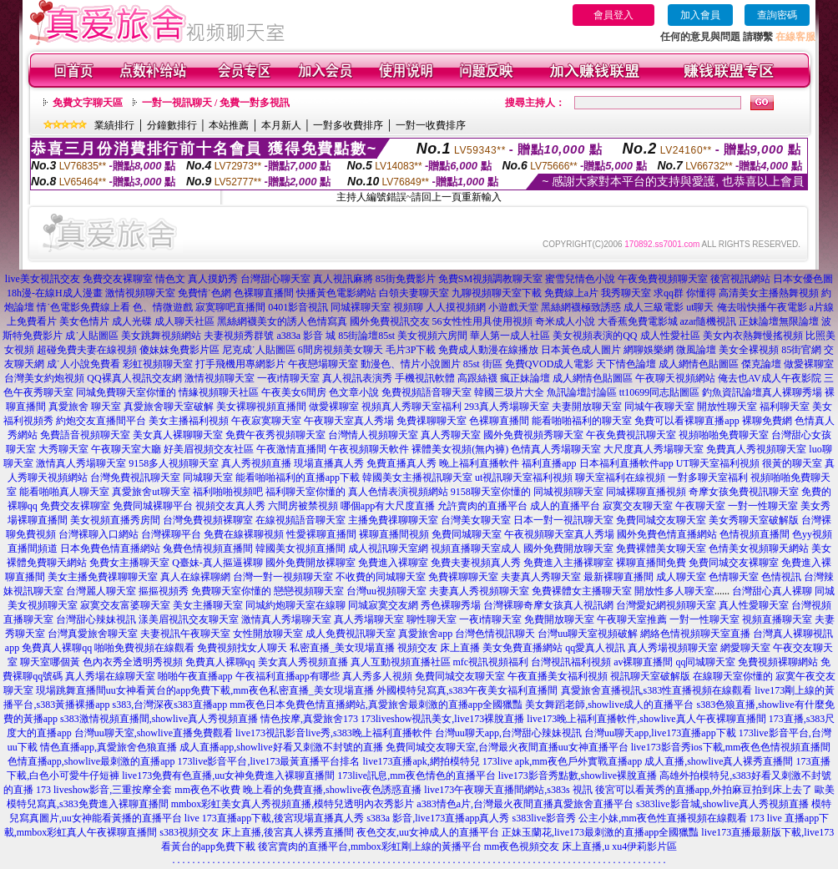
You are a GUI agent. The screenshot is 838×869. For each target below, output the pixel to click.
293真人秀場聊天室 (506, 406)
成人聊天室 (681, 577)
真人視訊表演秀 (357, 378)
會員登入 (613, 15)
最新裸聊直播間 (618, 577)
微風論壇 (696, 350)
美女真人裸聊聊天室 (178, 435)
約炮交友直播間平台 (101, 421)
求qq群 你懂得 (685, 293)
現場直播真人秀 (329, 463)
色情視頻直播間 (754, 534)
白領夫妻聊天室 (414, 293)
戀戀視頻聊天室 (309, 591)
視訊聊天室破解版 (650, 676)
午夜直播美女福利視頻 (557, 676)
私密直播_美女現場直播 (342, 648)
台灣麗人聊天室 (101, 591)
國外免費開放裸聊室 (310, 562)
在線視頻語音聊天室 (300, 520)
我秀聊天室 (626, 293)
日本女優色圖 (803, 279)
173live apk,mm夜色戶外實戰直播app (562, 761)
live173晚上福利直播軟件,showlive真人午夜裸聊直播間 (646, 719)
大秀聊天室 (63, 449)
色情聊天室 (734, 577)
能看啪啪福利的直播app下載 (297, 477)
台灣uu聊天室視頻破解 (588, 633)
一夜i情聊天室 (288, 378)
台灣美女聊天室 (476, 520)
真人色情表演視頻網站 (398, 492)
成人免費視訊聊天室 (350, 633)
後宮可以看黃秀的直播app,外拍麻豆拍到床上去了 (703, 790)
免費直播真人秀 (401, 463)
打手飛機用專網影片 (240, 364)
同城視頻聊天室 (568, 492)
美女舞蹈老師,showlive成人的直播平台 (609, 704)
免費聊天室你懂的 (231, 591)
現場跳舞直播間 (71, 690)
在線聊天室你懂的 (733, 676)
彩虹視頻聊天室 (158, 364)
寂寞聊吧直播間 (230, 307)
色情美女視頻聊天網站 (759, 548)
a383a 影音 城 (306, 335)
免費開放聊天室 (559, 619)
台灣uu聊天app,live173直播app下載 (660, 733)
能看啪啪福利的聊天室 (582, 421)
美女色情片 (84, 321)
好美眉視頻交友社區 (209, 449)
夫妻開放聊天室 (587, 406)
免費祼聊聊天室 (431, 421)
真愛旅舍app (425, 633)
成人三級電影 (653, 307)
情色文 (170, 279)
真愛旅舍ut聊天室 (150, 492)
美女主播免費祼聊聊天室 (103, 577)
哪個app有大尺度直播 (388, 506)
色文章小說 (354, 392)
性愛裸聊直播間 (321, 534)
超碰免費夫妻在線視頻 (87, 350)
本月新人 (281, 125)
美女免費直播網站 (522, 648)
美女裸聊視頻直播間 (261, 406)
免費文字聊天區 (88, 103)
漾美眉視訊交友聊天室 (189, 619)
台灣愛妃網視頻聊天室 (666, 605)
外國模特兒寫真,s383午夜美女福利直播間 (467, 690)
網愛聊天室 (745, 648)
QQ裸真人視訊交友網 (134, 378)
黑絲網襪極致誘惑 (581, 307)
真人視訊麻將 (343, 279)
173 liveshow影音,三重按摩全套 (104, 790)
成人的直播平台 (565, 506)
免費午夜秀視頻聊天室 (275, 435)
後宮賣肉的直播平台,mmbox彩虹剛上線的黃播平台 (370, 846)
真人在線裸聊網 (195, 577)
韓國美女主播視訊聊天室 (417, 477)
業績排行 (114, 125)
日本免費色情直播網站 (110, 548)
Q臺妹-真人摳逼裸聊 (217, 562)
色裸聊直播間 (264, 293)
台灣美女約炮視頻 (44, 378)
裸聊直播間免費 (651, 562)
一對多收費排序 (348, 125)
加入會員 (700, 15)
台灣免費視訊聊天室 (135, 477)
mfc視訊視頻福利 (491, 662)
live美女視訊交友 (42, 279)
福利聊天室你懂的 (305, 492)
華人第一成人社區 (510, 335)
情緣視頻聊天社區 (219, 392)
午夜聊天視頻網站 (675, 378)
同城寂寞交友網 (383, 605)
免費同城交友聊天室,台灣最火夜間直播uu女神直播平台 (507, 747)
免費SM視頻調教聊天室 (490, 279)
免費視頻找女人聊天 (242, 648)
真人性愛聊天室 (754, 605)
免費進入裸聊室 (393, 562)
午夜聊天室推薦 (632, 619)
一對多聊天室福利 (708, 477)
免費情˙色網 (204, 293)
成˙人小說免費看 (83, 364)
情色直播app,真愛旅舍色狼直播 (108, 747)
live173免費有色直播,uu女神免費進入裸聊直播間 (228, 775)
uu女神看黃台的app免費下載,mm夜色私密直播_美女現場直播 (240, 690)
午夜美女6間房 (293, 392)
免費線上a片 (571, 293)
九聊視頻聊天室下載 (497, 293)
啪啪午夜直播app (195, 676)
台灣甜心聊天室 (275, 279)
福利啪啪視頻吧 (228, 492)
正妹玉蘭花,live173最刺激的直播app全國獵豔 (600, 832)
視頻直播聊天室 (777, 619)
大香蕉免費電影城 (638, 321)
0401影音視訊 (298, 307)
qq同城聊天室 (705, 662)
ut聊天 (700, 307)
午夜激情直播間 (291, 449)
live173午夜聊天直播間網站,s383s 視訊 (508, 790)
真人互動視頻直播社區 (401, 662)
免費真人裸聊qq (57, 648)
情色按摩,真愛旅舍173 (309, 719)
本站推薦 (229, 125)
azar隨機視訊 (708, 321)
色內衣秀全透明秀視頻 (133, 662)
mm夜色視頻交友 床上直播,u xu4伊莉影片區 (581, 846)
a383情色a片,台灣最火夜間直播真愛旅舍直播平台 (525, 804)
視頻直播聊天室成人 (476, 548)
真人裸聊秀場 (792, 392)
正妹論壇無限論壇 (779, 321)
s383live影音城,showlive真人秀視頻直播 (722, 804)
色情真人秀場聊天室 (556, 449)
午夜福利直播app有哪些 (287, 676)
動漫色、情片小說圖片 (411, 364)
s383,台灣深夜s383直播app (169, 704)
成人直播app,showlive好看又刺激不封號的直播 (281, 747)
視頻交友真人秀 (230, 506)
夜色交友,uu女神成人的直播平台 (427, 832)
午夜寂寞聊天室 (266, 421)
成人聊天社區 (184, 321)
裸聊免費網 (767, 421)
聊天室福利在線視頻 (620, 477)
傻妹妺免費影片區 (179, 350)
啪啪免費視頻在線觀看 (144, 648)
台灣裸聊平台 (171, 534)
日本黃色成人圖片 (581, 350)
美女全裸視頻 (749, 350)
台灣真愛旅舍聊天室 (93, 633)
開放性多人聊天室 (674, 591)
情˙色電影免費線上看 (83, 307)
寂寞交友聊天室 (638, 506)
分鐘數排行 (172, 125)
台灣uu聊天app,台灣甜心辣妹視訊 (508, 733)
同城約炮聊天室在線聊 (295, 605)
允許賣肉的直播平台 (482, 506)
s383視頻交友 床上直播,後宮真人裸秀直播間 (256, 832)
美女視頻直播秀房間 (115, 520)
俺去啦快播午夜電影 (762, 307)
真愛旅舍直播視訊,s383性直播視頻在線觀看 (657, 690)
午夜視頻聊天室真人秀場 (559, 534)
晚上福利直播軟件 (479, 463)
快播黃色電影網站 (336, 293)
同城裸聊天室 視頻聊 (377, 307)
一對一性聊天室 (763, 506)
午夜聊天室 (700, 506)
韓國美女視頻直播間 (300, 548)
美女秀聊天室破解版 (754, 520)
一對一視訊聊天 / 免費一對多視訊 (216, 103)
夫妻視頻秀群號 (239, 335)
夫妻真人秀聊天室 (541, 577)
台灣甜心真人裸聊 (772, 591)
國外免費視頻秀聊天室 (533, 435)
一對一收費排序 (431, 125)
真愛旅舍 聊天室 (84, 406)
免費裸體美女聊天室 (661, 548)
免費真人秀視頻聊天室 (756, 449)
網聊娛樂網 (648, 350)
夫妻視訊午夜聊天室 (185, 633)
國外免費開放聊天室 (568, 548)
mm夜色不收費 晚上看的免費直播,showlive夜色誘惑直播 (298, 790)
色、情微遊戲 (163, 307)
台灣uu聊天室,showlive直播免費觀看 (153, 733)
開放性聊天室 (727, 406)
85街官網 (801, 350)
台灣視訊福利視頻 (571, 662)
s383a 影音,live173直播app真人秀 (437, 818)
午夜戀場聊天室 (323, 364)
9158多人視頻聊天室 (174, 463)
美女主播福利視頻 (189, 421)
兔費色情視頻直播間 (208, 548)
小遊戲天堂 (513, 307)
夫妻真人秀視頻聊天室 (479, 591)
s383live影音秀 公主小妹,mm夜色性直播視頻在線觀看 (629, 818)
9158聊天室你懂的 (491, 492)
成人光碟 (132, 321)
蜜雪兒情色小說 (580, 279)
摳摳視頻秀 (164, 591)
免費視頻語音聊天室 (426, 392)
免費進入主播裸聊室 (568, 562)
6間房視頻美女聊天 (340, 350)
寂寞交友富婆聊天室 (125, 605)
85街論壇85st (366, 335)
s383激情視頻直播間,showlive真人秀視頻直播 (159, 719)
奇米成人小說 (565, 321)
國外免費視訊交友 (390, 321)
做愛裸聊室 (809, 364)
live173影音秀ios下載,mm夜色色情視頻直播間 (731, 747)
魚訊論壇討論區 (582, 392)
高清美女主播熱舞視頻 (769, 293)
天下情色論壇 (626, 364)
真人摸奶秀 (213, 279)
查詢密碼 (777, 15)
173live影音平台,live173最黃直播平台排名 (268, 761)
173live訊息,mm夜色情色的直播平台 (416, 775)
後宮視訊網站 (740, 279)
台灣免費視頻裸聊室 (208, 520)
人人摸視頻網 (456, 307)
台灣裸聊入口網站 (98, 534)
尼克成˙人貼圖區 (258, 350)
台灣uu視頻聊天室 (386, 591)
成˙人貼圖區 (92, 335)
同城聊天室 (208, 477)
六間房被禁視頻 (303, 506)
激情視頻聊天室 (140, 293)
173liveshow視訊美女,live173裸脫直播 (442, 719)
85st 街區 (482, 364)
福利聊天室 (785, 406)
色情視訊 (781, 577)
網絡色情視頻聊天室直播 (695, 633)
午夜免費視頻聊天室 (663, 279)
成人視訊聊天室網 (388, 548)
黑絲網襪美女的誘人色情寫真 (282, 321)
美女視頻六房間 (432, 335)
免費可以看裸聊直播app (686, 421)
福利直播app (549, 463)
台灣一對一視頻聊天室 (283, 577)
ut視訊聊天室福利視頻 (524, 477)
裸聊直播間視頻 (394, 534)
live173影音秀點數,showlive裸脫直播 (577, 775)
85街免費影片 (406, 279)
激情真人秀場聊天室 (81, 463)
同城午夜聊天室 (659, 406)
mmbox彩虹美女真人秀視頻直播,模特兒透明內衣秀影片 (293, 804)
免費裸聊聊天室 (463, 577)
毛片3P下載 (411, 350)
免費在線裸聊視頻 (244, 534)
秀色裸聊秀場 (451, 605)
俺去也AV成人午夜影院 (769, 378)
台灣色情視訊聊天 (495, 633)
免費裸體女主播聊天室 (582, 591)
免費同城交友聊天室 (661, 520)
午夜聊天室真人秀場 (349, 421)
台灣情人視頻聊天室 (373, 435)
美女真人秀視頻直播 (303, 662)
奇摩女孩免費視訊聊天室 (744, 492)
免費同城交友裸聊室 (734, 562)
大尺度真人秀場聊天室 (653, 449)
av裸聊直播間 (643, 662)
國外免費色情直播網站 (667, 534)
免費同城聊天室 (467, 534)
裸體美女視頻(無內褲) (459, 449)
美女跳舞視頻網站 (161, 335)
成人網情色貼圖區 (699, 364)
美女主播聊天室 (208, 605)
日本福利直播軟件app (626, 463)
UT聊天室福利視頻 (718, 463)
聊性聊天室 (431, 619)
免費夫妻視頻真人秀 (476, 562)
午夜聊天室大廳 (126, 449)
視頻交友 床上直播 (438, 648)
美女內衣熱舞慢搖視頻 (753, 335)
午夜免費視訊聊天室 (631, 435)
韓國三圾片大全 (509, 392)
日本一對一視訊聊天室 (563, 520)
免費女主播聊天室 (129, 562)
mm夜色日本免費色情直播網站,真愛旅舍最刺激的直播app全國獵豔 (376, 704)
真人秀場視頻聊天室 (673, 648)
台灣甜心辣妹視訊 (96, 619)
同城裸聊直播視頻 (646, 492)
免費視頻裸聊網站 (778, 662)
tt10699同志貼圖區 (659, 392)
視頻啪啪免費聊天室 (724, 435)
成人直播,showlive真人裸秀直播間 (718, 761)
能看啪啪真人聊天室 (64, 492)
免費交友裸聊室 (118, 279)
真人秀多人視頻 (377, 676)
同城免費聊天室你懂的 (126, 392)
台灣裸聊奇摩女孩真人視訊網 (548, 605)
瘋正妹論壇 (525, 378)
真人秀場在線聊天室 (110, 676)
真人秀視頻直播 (256, 463)
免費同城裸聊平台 (153, 506)
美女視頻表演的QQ (595, 335)
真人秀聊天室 (451, 435)
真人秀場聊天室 (369, 619)
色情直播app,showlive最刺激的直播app (91, 761)
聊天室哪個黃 (50, 662)
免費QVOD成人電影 (549, 364)
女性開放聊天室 (268, 633)
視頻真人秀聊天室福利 (411, 406)
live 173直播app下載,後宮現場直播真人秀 (274, 818)
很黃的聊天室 (792, 463)
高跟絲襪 (477, 378)
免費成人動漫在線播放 (488, 350)
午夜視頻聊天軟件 (369, 449)
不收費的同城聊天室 (381, 577)
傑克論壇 (761, 364)
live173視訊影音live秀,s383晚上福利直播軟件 (333, 733)
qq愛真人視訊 (595, 648)
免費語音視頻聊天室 (85, 435)
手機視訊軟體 (425, 378)
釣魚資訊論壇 (732, 392)
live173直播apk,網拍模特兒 (420, 761)
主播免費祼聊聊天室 (393, 520)
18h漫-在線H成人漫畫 (55, 293)
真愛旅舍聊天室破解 (169, 406)
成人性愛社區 (670, 335)
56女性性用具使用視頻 (482, 321)
